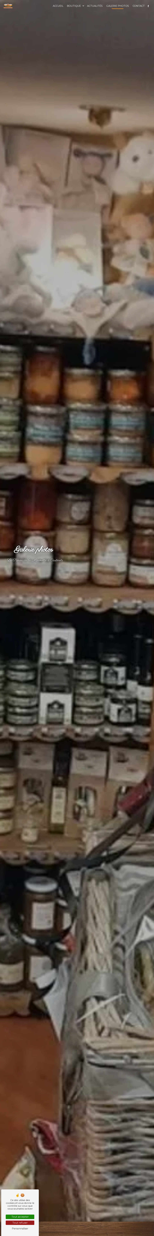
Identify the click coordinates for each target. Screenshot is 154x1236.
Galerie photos (117, 5)
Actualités (95, 5)
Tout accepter (20, 1216)
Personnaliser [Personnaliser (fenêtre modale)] (20, 1228)
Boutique (74, 5)
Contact (139, 5)
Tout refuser (20, 1222)
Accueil (58, 5)
